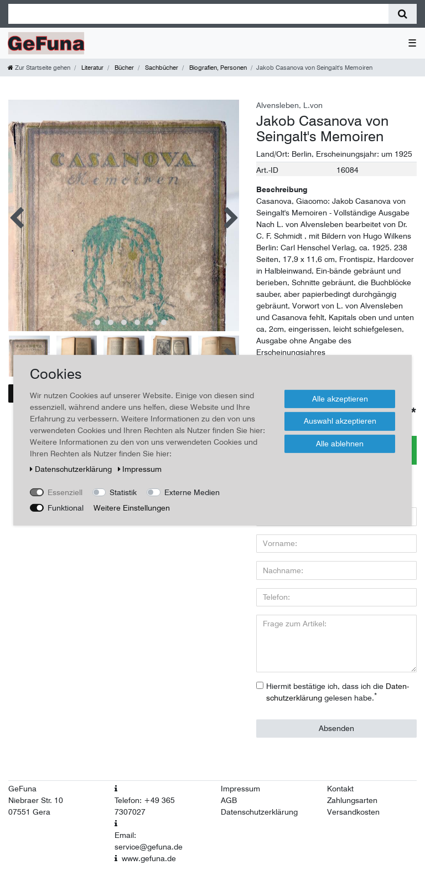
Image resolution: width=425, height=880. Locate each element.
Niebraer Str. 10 (35, 800)
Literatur (91, 67)
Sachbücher (160, 67)
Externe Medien (192, 491)
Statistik (123, 491)
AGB (229, 800)
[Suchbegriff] (198, 14)
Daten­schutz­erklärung (72, 468)
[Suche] (402, 14)
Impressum (240, 788)
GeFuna (22, 788)
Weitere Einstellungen (132, 507)
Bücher (123, 67)
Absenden (336, 728)
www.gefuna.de (149, 858)
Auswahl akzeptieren (340, 420)
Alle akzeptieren (340, 398)
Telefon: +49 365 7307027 (145, 806)
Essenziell (65, 491)
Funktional (66, 507)
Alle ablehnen (340, 443)
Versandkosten (353, 811)
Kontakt (340, 788)
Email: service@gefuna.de (149, 841)
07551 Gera (29, 811)
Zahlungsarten (352, 800)
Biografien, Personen (217, 67)
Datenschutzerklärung (259, 811)
